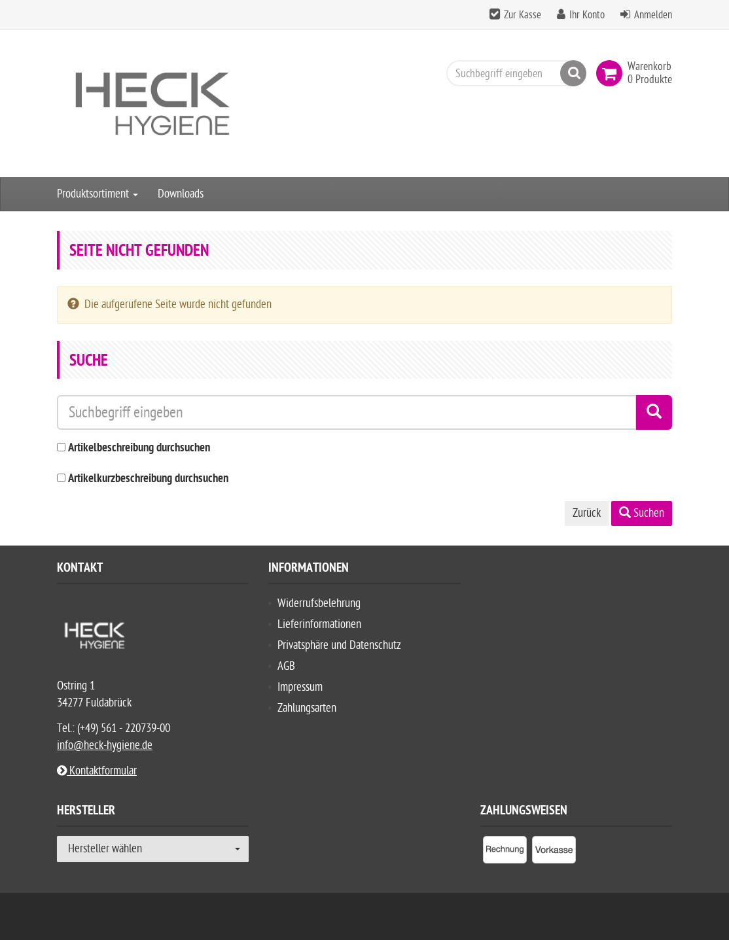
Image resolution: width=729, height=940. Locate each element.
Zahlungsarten (306, 708)
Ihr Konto (587, 15)
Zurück (587, 513)
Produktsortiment (97, 194)
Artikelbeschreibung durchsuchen (139, 448)
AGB (286, 666)
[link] (612, 73)
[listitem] (504, 852)
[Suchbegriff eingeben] (513, 73)
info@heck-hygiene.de (104, 745)
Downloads (181, 194)
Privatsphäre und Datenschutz (339, 645)
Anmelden (653, 15)
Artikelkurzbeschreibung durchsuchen (148, 479)
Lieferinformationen (319, 624)
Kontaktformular (97, 771)
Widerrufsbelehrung (319, 603)
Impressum (300, 687)
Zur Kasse (522, 15)
